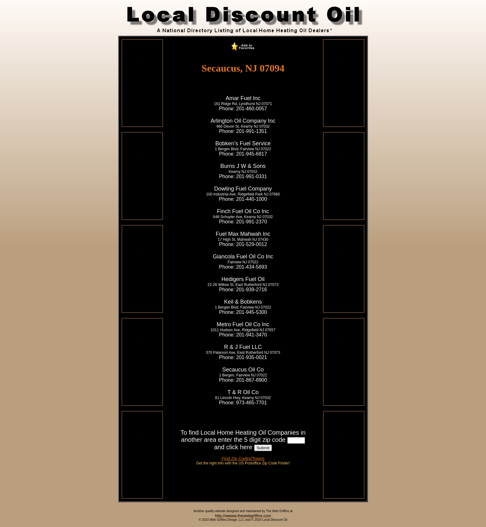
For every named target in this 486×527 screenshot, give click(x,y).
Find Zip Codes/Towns (243, 458)
